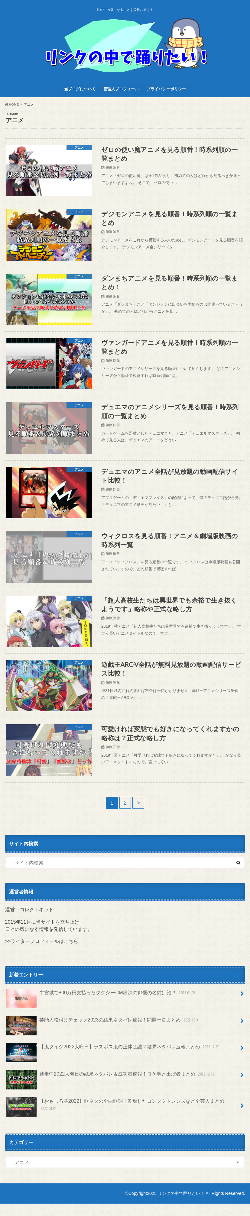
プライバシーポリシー (166, 88)
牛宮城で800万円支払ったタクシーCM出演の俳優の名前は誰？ (101, 1008)
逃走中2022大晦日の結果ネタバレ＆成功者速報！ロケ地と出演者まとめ (110, 1088)
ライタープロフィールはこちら (44, 954)
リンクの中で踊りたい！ (181, 1205)
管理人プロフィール (121, 88)
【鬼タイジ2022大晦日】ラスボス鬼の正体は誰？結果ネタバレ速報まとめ (113, 1062)
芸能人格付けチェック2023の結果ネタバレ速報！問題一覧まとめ (103, 1035)
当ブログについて (80, 88)
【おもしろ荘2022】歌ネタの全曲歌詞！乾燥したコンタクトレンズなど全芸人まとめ (115, 1119)
